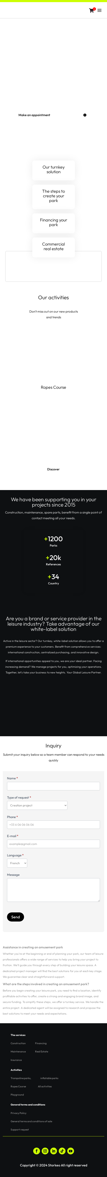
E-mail (12, 836)
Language (15, 855)
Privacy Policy (18, 1113)
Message (13, 875)
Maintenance (18, 1051)
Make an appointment (34, 115)
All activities (45, 1086)
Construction (18, 1043)
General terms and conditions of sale (31, 1121)
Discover (53, 469)
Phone (12, 817)
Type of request (19, 797)
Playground (17, 1094)
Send (15, 917)
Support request (20, 1129)
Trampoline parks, (21, 1078)
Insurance (16, 1060)
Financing (41, 1043)
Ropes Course (53, 387)
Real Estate (41, 1051)
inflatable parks (49, 1078)
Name (12, 778)
